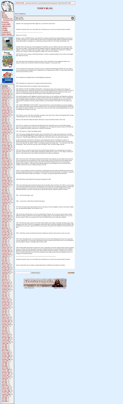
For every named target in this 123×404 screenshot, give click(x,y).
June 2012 (4, 294)
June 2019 (4, 171)
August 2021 (5, 134)
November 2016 (6, 216)
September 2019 (6, 167)
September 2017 (6, 202)
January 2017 (5, 214)
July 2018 (4, 187)
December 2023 (6, 93)
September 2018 (6, 184)
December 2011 (6, 302)
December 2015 (6, 232)
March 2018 (5, 193)
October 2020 (5, 148)
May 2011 (4, 313)
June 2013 (4, 276)
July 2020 (4, 152)
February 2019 (6, 177)
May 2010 (4, 330)
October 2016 (5, 218)
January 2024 (5, 91)
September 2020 (6, 150)
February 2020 (6, 160)
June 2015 (4, 241)
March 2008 (5, 368)
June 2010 (4, 329)
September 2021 (6, 132)
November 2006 (6, 391)
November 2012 (6, 286)
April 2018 (4, 192)
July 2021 (4, 135)
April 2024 (4, 87)
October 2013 (5, 270)
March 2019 (5, 176)
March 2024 (5, 88)
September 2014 (6, 254)
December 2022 (6, 110)
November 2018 (6, 182)
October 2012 (5, 288)
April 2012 (4, 297)
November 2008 (6, 356)
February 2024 (6, 90)
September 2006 (6, 394)
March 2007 (5, 385)
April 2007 (4, 384)
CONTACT (6, 32)
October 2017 (5, 200)
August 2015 (5, 238)
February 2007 (6, 387)
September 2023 (6, 97)
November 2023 (6, 94)
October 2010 (5, 323)
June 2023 (4, 102)
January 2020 (5, 161)
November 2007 (6, 374)
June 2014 (4, 259)
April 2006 (4, 401)
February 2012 (6, 299)
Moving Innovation (8, 20)
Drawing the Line (7, 18)
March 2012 (5, 298)
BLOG (4, 15)
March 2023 (5, 106)
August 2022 (5, 116)
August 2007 (5, 378)
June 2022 (4, 119)
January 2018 (5, 196)
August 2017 (5, 203)
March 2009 (5, 350)
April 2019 (4, 174)
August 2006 (5, 395)
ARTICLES (6, 26)
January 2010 (5, 336)
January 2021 (5, 144)
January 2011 (5, 318)
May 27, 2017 (19, 17)
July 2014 (4, 257)
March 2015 (5, 246)
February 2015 (6, 247)
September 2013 (6, 272)
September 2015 (6, 237)
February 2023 (6, 107)
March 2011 (5, 315)
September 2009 (6, 342)
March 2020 (5, 158)
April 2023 (4, 104)
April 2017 (4, 209)
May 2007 (4, 382)
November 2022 (6, 112)
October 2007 (5, 375)
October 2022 (5, 113)
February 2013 (6, 282)
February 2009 (6, 352)
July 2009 (4, 345)
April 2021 (4, 139)
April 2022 (4, 122)
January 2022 (5, 126)
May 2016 (4, 225)
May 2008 (4, 365)
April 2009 (4, 349)
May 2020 (4, 155)
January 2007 (5, 388)
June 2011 (4, 311)
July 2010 (4, 327)
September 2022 (6, 115)
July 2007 (4, 379)
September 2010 (6, 324)
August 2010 (5, 326)
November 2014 (6, 251)
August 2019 (5, 168)
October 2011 (5, 305)
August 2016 (5, 221)
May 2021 (4, 138)
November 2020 (6, 147)
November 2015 (6, 234)
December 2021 (6, 128)
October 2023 (5, 96)
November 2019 (6, 164)
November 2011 (6, 304)
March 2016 (5, 228)
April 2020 (4, 157)
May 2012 (4, 295)
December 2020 (6, 145)
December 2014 (6, 250)
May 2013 (4, 278)
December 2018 (6, 180)
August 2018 (5, 186)
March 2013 (5, 281)
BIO (3, 13)
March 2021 (5, 141)
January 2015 (5, 249)
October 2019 (5, 166)
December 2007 (6, 372)
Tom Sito (32, 287)
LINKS (4, 28)
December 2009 (6, 337)
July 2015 (4, 240)
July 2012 (4, 292)
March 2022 (5, 123)
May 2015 (4, 243)
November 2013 (6, 269)
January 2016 (5, 231)
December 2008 (6, 355)
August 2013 (5, 273)
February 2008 (6, 369)
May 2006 (4, 400)
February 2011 (6, 317)
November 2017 (6, 199)
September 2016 (6, 219)
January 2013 (5, 283)
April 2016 (4, 227)
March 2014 (5, 263)
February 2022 (6, 125)
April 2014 (4, 262)
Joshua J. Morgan (62, 287)
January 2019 (5, 179)
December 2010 (6, 320)
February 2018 (6, 195)
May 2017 (4, 208)
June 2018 (4, 189)
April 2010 (4, 331)
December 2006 (6, 390)
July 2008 (4, 362)
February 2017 (6, 212)
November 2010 (6, 321)
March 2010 (5, 333)
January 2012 (5, 301)
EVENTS (5, 22)
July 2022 (4, 118)
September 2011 (6, 307)
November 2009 (6, 339)
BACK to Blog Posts (20, 13)
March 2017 (5, 211)
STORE (5, 30)
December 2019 (6, 163)
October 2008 (5, 358)
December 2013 (6, 267)
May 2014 (4, 260)
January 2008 (5, 371)
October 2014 (5, 253)
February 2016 (6, 230)
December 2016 (6, 215)
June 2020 (4, 154)
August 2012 (5, 291)
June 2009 (4, 346)
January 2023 (5, 109)
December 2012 (6, 285)
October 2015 (5, 235)
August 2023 (5, 99)
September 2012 (6, 289)
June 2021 (4, 136)
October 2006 (5, 393)
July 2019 (4, 170)
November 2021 (6, 129)
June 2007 (4, 381)
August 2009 (5, 343)
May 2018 (4, 190)
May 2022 (4, 120)
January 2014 (5, 266)
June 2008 (4, 363)
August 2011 (5, 308)
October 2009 (5, 340)
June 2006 (4, 398)
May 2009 (4, 347)
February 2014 (6, 265)
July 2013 (4, 275)
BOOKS (5, 17)
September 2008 (6, 359)
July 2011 (4, 310)
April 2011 (4, 314)
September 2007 (6, 377)
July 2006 (4, 397)
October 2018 (5, 183)
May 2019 (4, 173)
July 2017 (4, 205)
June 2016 (4, 224)
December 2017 (6, 198)
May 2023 (4, 103)
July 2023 (4, 100)
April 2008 (4, 366)
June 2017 (4, 206)
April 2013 (4, 279)
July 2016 (4, 222)
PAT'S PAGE (7, 34)
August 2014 (5, 256)
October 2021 (5, 131)
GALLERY (6, 24)
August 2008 (5, 361)
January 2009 (5, 353)
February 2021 (6, 142)
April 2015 (4, 244)
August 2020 (5, 151)
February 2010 (6, 334)
